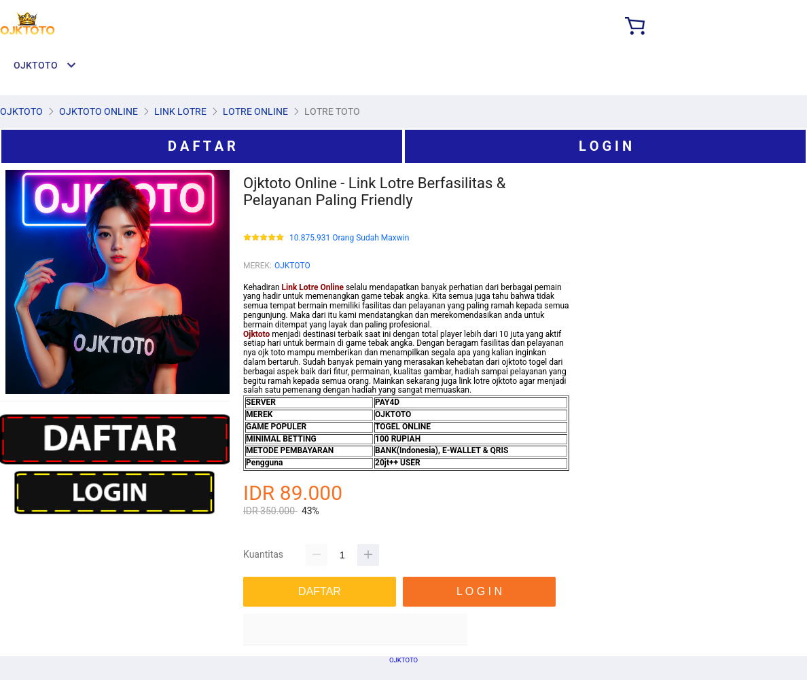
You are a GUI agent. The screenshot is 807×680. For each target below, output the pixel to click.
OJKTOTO (292, 265)
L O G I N (605, 146)
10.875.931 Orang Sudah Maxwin (349, 238)
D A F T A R (202, 146)
